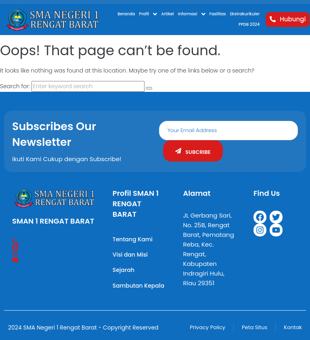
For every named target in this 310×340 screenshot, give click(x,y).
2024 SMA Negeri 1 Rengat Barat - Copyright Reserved (83, 327)
